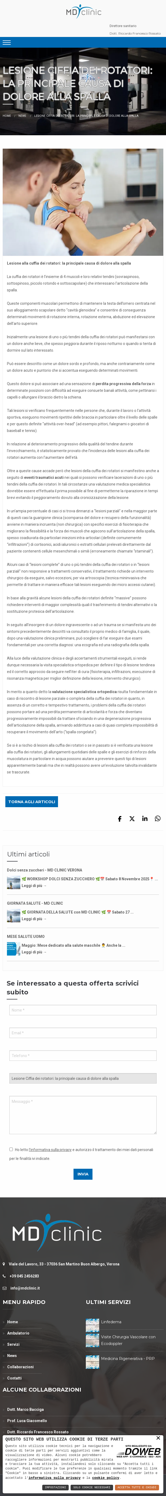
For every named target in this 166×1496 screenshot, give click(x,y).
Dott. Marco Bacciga (25, 1409)
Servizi (13, 1344)
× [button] (158, 1438)
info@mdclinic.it (25, 1288)
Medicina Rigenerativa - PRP (128, 1358)
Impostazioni (55, 1488)
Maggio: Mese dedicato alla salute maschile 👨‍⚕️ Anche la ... (73, 945)
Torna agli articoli (31, 801)
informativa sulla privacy (54, 1477)
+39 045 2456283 (24, 1276)
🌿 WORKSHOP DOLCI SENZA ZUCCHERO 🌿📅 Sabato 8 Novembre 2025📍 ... (90, 879)
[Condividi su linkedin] (145, 820)
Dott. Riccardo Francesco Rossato (135, 33)
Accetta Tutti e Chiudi (137, 1488)
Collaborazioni (20, 1367)
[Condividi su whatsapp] (158, 820)
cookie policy (105, 1477)
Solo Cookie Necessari (91, 1488)
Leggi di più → (34, 886)
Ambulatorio (18, 1333)
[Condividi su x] (132, 820)
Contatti (14, 1378)
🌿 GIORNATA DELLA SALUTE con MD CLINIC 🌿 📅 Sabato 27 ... (78, 912)
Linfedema (111, 1322)
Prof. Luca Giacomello (27, 1421)
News (22, 116)
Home (7, 116)
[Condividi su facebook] (120, 820)
